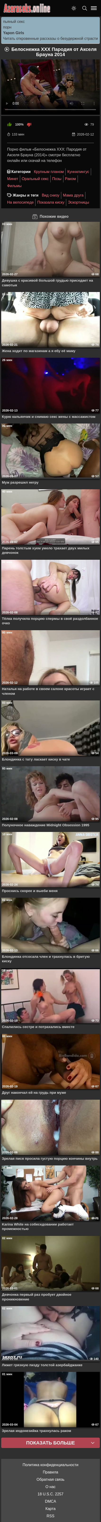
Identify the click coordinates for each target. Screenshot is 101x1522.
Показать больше (50, 1442)
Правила (50, 1472)
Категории (21, 172)
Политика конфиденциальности (50, 1465)
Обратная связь (51, 1479)
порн (7, 27)
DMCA (50, 1501)
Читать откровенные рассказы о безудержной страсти (50, 39)
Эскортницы (78, 202)
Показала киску (50, 202)
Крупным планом (49, 172)
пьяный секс (14, 22)
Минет (12, 179)
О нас (50, 1487)
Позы (56, 179)
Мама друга (73, 195)
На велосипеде (20, 202)
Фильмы (14, 186)
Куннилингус (78, 172)
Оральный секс (35, 179)
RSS (50, 1516)
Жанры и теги (26, 195)
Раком (70, 179)
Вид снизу (50, 195)
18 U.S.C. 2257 (50, 1494)
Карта (50, 1509)
